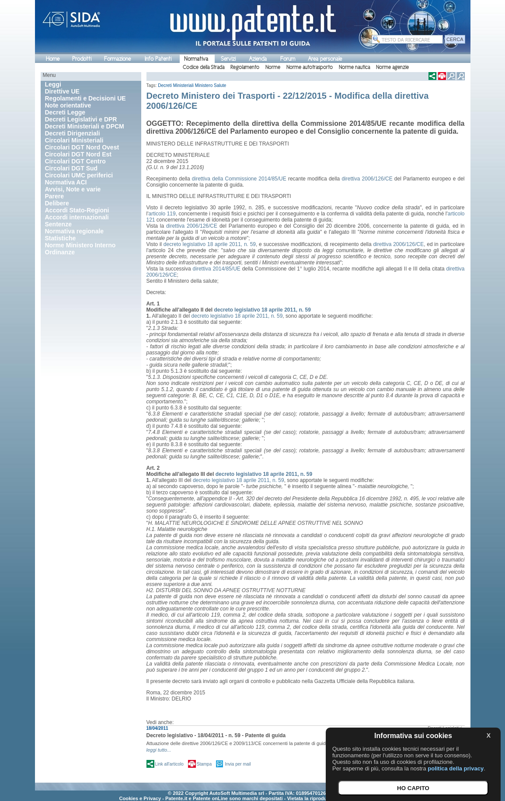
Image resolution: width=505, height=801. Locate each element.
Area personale (325, 58)
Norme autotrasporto (309, 67)
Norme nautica (354, 67)
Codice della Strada (203, 67)
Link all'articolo (169, 764)
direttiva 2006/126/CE (366, 179)
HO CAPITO (413, 788)
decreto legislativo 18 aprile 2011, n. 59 (210, 244)
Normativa (196, 58)
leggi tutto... (158, 749)
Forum (287, 58)
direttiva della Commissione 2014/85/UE (239, 179)
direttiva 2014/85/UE (216, 269)
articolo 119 (161, 214)
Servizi (228, 58)
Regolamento (244, 67)
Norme (272, 67)
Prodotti (81, 58)
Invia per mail (238, 764)
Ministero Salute (210, 85)
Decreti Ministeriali (176, 85)
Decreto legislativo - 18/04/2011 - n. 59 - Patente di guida (216, 735)
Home (52, 58)
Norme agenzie (392, 67)
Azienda (258, 58)
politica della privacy (456, 768)
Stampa (204, 764)
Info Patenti (158, 58)
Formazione (117, 58)
